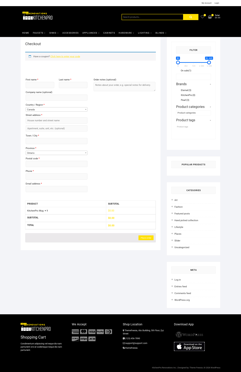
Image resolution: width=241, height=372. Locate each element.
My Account (206, 3)
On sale (186, 70)
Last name (65, 79)
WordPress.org (182, 300)
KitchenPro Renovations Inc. (164, 367)
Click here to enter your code (65, 56)
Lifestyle (178, 227)
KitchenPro (188, 95)
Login (217, 3)
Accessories (70, 33)
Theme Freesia (196, 367)
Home (25, 33)
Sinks (52, 33)
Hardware (125, 33)
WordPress (215, 367)
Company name (39, 92)
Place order (146, 238)
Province (31, 148)
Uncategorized (181, 247)
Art (176, 200)
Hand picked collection (186, 220)
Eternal (186, 90)
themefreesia (130, 348)
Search (190, 17)
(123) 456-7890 (131, 338)
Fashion (178, 206)
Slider (177, 240)
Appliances (89, 33)
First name (32, 79)
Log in (177, 279)
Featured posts (182, 213)
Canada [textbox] (31, 109)
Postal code (33, 158)
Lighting (144, 33)
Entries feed (180, 286)
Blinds (160, 33)
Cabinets (109, 33)
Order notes (105, 79)
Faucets (38, 33)
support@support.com (135, 343)
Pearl (185, 100)
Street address (34, 115)
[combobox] (56, 109)
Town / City (32, 135)
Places (177, 233)
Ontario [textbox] (31, 153)
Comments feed (182, 293)
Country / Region (35, 104)
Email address (34, 183)
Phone (30, 171)
